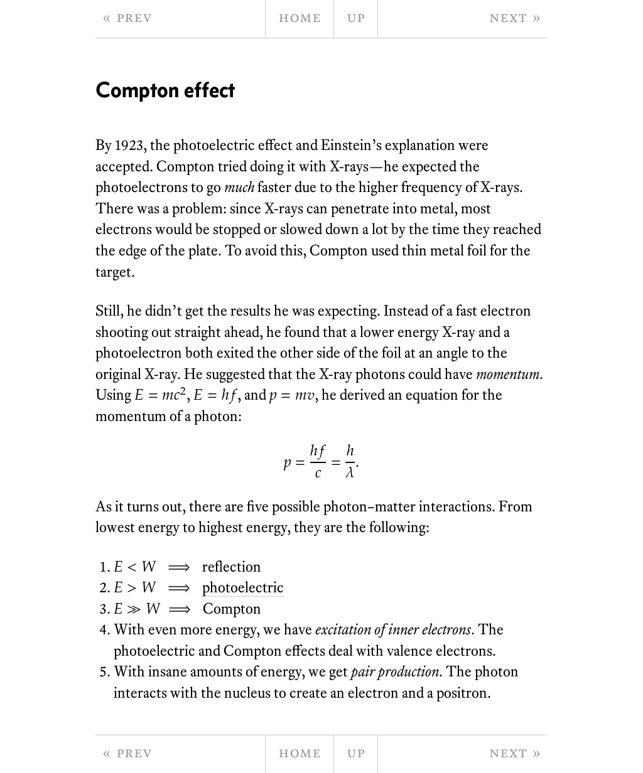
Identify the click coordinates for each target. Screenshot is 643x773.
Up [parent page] (356, 17)
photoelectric (243, 587)
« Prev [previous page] (127, 17)
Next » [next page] (515, 17)
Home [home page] (299, 17)
